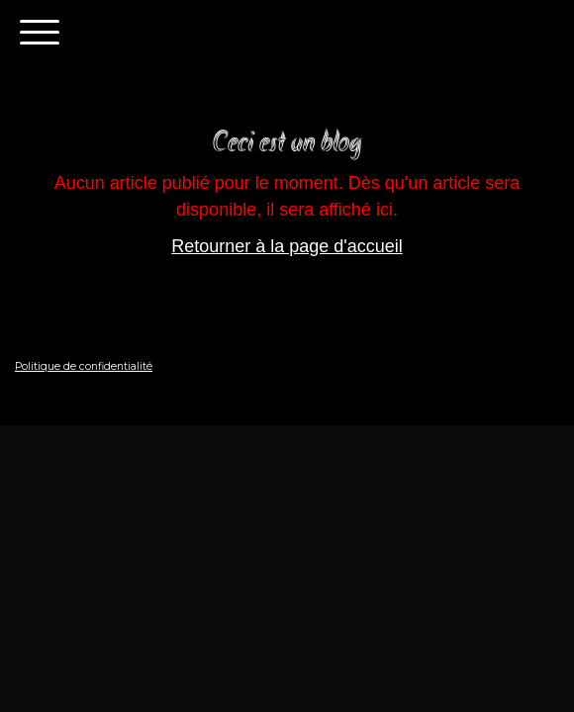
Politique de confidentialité (83, 366)
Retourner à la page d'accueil (287, 246)
